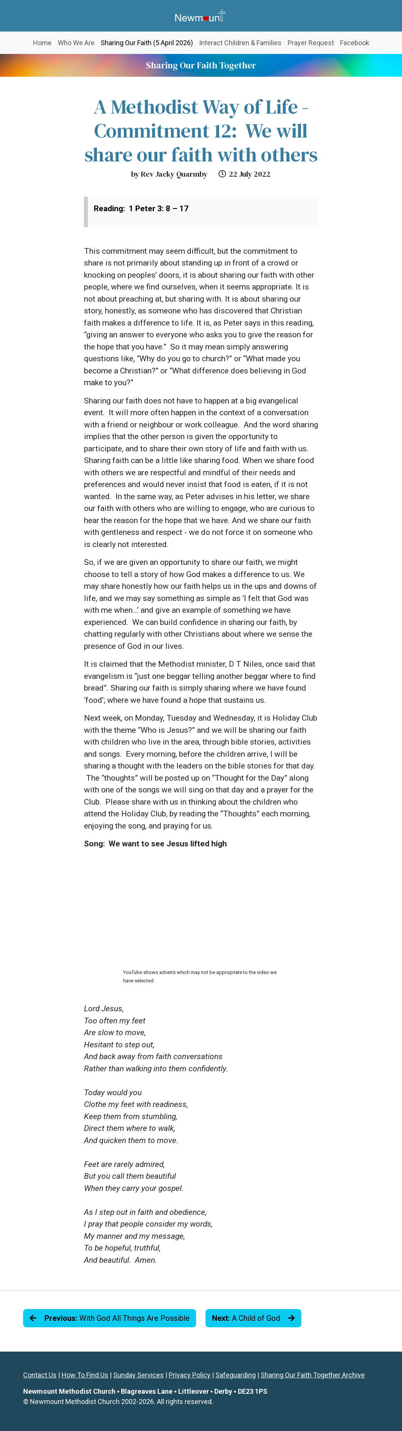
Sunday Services (138, 1375)
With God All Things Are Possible (110, 1318)
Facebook (354, 43)
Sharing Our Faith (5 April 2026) (148, 42)
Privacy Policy (189, 1375)
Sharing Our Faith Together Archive (313, 1375)
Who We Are (76, 43)
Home (42, 43)
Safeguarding (235, 1375)
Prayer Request (311, 43)
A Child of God (253, 1318)
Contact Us (40, 1375)
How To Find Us (85, 1375)
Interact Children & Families (240, 43)
